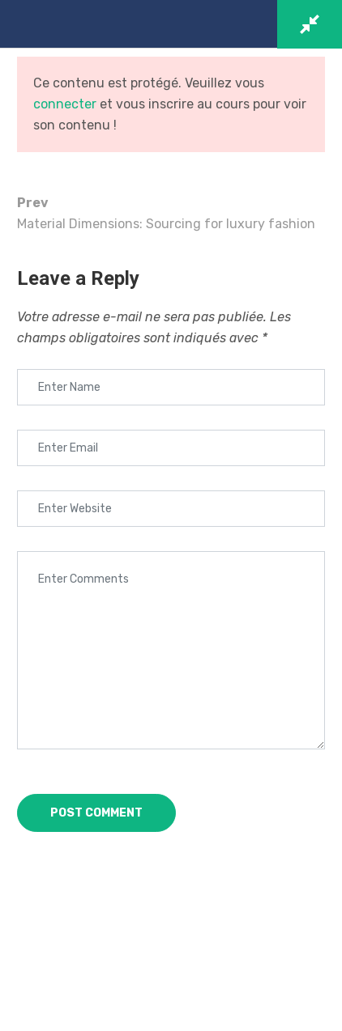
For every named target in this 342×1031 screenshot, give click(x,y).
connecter (64, 104)
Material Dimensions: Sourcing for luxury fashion (171, 212)
